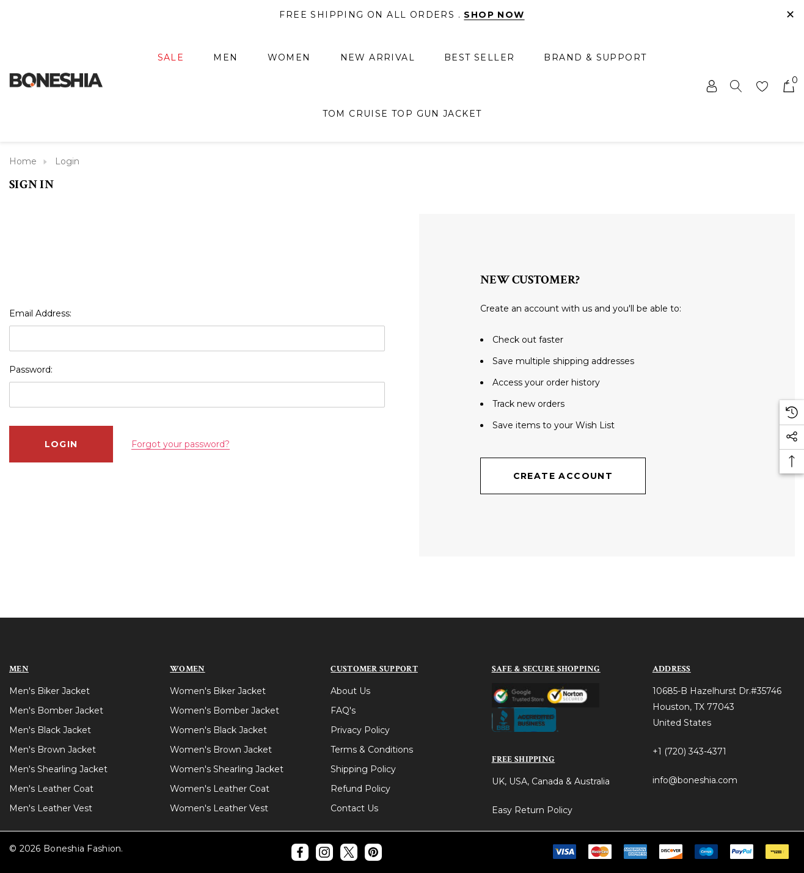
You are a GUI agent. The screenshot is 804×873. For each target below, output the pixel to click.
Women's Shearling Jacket (226, 769)
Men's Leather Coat (51, 788)
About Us (350, 690)
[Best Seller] (479, 57)
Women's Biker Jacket (218, 690)
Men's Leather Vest (50, 808)
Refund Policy (360, 788)
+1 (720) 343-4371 (689, 751)
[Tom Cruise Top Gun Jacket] (402, 114)
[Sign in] (711, 85)
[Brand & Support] (595, 57)
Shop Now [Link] (494, 14)
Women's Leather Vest (219, 808)
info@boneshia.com (694, 780)
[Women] (289, 58)
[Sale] (171, 58)
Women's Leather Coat (219, 788)
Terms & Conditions (372, 749)
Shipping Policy (363, 769)
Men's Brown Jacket (52, 749)
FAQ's (343, 710)
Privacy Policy (360, 730)
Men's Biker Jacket (49, 690)
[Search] (736, 85)
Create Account (563, 475)
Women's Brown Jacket (221, 749)
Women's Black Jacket (218, 730)
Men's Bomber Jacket (56, 710)
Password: (31, 369)
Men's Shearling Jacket (58, 769)
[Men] (225, 58)
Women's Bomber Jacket (224, 710)
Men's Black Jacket (50, 730)
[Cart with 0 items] (788, 85)
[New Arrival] (377, 57)
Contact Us (354, 808)
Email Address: (40, 313)
